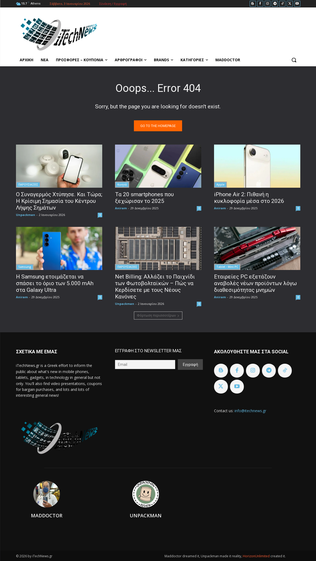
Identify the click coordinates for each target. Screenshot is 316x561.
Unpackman (25, 215)
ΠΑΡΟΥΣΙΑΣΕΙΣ (28, 184)
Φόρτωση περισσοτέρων (158, 315)
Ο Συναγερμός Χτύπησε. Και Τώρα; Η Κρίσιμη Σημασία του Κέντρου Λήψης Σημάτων (59, 201)
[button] (294, 60)
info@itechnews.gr (250, 410)
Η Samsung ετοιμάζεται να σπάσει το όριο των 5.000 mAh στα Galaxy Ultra (54, 283)
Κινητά (122, 184)
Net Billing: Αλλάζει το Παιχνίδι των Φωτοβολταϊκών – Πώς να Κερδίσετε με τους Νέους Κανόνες (155, 286)
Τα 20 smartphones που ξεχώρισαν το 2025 (144, 197)
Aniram (121, 208)
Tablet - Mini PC (227, 267)
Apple (220, 184)
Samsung (24, 267)
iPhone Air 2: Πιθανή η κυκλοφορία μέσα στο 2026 (249, 197)
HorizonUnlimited (256, 556)
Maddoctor (46, 515)
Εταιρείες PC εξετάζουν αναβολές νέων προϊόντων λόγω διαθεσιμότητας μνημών (255, 283)
